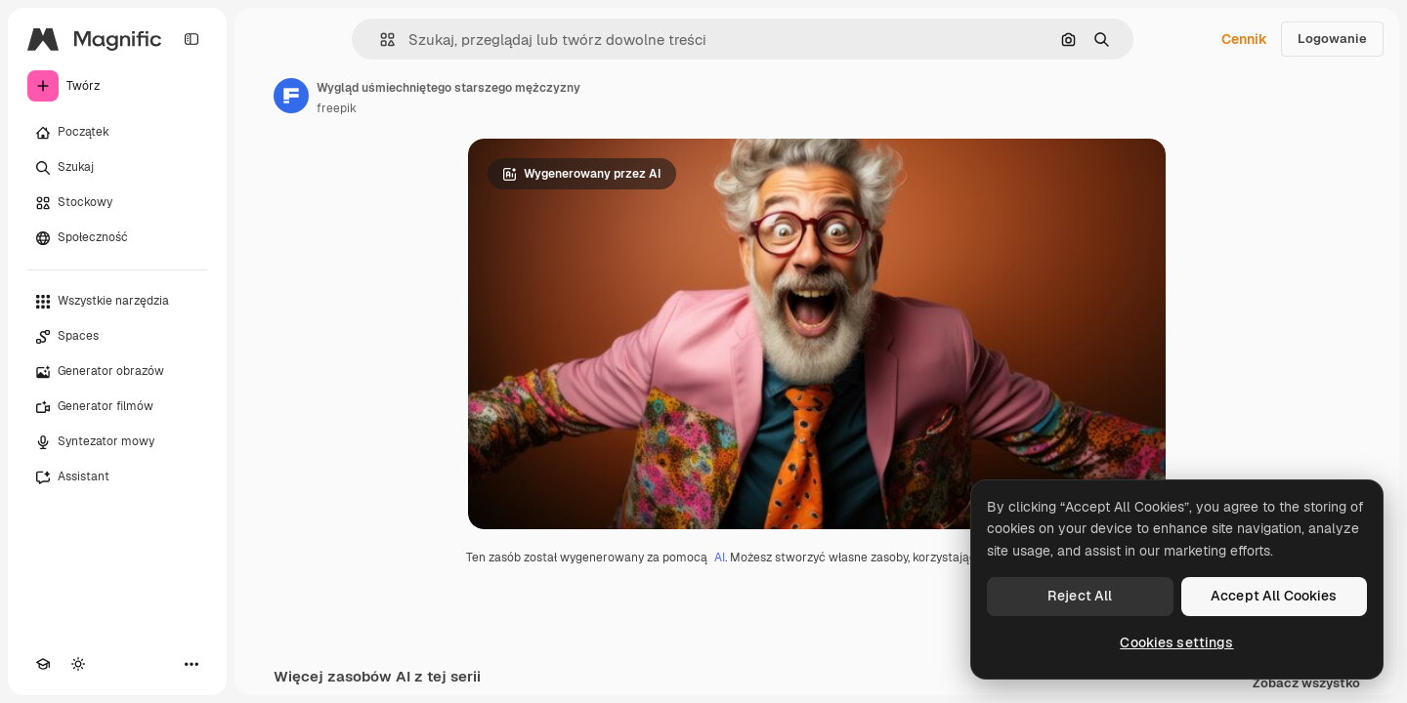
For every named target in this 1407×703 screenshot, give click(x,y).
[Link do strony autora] (291, 95)
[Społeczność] (117, 238)
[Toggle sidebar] (191, 39)
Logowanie (1332, 38)
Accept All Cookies (1274, 595)
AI (719, 557)
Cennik (1244, 39)
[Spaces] (117, 336)
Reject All (1079, 595)
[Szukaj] (117, 168)
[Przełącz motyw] (78, 664)
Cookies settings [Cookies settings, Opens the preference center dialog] (1176, 642)
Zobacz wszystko (1306, 684)
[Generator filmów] (117, 407)
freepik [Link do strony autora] (337, 108)
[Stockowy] (117, 203)
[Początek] (117, 132)
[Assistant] (117, 477)
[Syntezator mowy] (117, 442)
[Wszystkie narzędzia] (117, 301)
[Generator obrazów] (117, 372)
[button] (379, 39)
